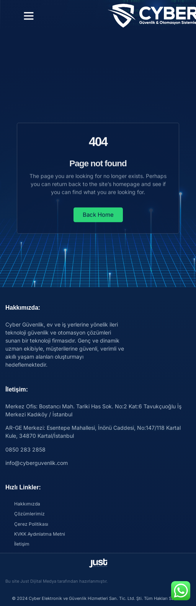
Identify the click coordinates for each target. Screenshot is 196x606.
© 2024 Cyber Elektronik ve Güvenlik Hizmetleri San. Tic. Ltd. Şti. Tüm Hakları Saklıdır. (98, 598)
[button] (29, 16)
